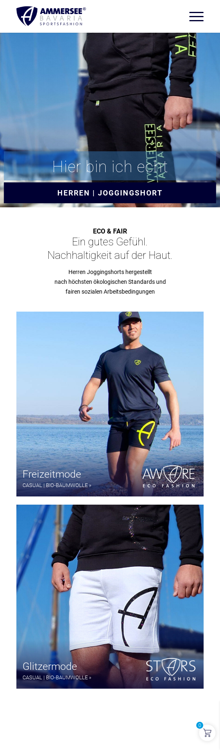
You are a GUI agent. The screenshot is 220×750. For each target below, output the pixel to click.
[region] (109, 500)
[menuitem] (192, 16)
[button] (109, 404)
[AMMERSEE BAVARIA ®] (91, 16)
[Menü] (192, 16)
